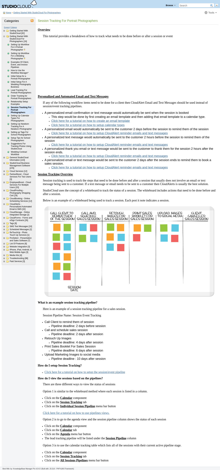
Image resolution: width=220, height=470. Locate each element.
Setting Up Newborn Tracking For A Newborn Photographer (21, 126)
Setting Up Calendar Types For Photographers (20, 118)
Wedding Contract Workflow (19, 153)
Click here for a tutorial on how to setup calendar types (88, 125)
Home (8, 12)
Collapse (13, 27)
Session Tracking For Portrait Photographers (21, 110)
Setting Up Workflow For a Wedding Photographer (20, 56)
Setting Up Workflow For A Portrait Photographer (20, 47)
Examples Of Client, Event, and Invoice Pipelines (20, 64)
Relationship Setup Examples (19, 102)
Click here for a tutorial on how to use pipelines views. (76, 413)
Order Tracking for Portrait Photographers (21, 97)
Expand (7, 27)
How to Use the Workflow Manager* (19, 71)
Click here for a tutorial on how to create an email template (90, 121)
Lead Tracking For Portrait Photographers (21, 91)
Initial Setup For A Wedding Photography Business (21, 84)
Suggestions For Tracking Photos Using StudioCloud (21, 146)
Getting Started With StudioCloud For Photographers (37, 12)
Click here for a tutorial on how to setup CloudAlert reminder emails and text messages (109, 133)
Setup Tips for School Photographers (20, 139)
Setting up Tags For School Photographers (21, 133)
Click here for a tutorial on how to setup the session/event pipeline (85, 372)
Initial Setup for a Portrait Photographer (20, 77)
